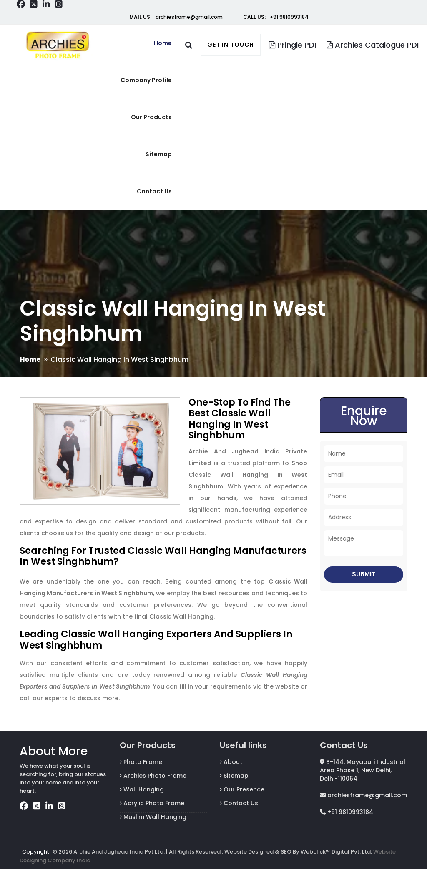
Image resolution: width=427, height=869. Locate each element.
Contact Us (239, 803)
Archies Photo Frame (153, 775)
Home (163, 43)
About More (54, 751)
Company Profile (146, 80)
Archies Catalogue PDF (374, 45)
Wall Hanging (142, 789)
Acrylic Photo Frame (152, 803)
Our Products (151, 117)
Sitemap (159, 154)
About (231, 762)
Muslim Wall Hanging (153, 817)
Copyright (35, 852)
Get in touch (230, 44)
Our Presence (242, 789)
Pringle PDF (293, 45)
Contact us (154, 191)
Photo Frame (141, 762)
